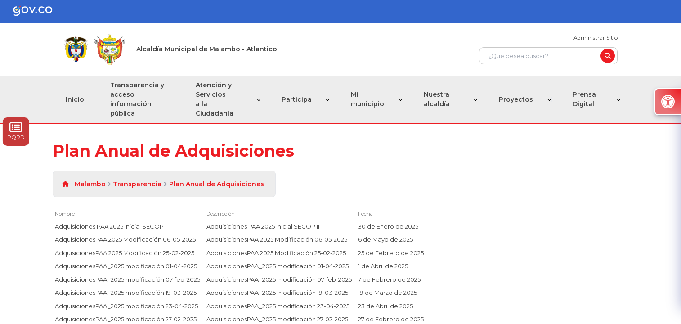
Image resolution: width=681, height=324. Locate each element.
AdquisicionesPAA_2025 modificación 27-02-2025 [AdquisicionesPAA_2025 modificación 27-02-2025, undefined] (126, 319)
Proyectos (517, 99)
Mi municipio (369, 99)
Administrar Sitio (595, 37)
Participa (299, 99)
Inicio (75, 99)
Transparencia (137, 184)
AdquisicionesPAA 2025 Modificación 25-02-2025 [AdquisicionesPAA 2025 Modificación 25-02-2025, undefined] (124, 252)
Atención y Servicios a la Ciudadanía (217, 99)
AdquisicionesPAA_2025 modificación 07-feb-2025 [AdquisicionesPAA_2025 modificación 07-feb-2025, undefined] (127, 279)
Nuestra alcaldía (438, 99)
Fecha (365, 214)
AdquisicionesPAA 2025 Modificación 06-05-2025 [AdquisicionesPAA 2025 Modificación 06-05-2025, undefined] (125, 239)
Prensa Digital (584, 99)
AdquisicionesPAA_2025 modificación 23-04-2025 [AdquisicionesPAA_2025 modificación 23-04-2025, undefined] (126, 306)
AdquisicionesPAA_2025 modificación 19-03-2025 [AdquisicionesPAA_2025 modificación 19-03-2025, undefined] (126, 292)
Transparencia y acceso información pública (139, 99)
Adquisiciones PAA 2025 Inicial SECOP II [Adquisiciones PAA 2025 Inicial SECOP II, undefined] (111, 226)
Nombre (65, 214)
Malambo (90, 184)
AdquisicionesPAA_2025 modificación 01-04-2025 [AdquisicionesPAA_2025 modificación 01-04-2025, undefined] (126, 266)
